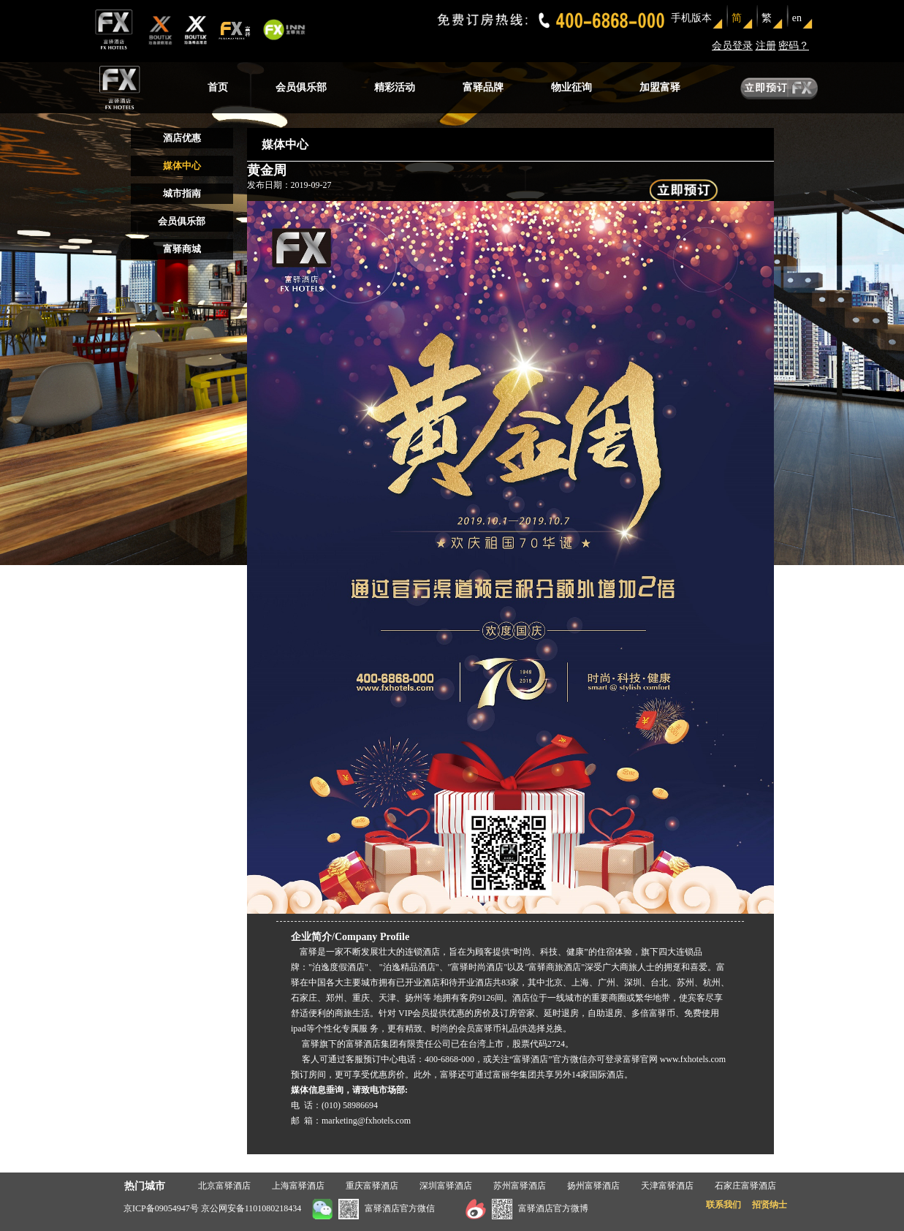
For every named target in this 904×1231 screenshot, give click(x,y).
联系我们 (723, 1205)
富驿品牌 (483, 87)
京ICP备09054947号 (161, 1208)
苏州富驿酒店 (519, 1186)
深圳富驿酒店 (445, 1186)
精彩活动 (394, 87)
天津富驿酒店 (667, 1186)
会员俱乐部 (301, 87)
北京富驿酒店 (224, 1186)
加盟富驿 (659, 87)
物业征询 (571, 87)
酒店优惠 (182, 137)
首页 (218, 87)
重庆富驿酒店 (372, 1186)
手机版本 (691, 17)
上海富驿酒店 (298, 1186)
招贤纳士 (769, 1205)
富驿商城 (182, 248)
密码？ (793, 45)
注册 (766, 45)
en (797, 17)
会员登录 (732, 45)
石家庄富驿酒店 (745, 1186)
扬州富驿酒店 (593, 1186)
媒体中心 (182, 165)
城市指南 (182, 193)
